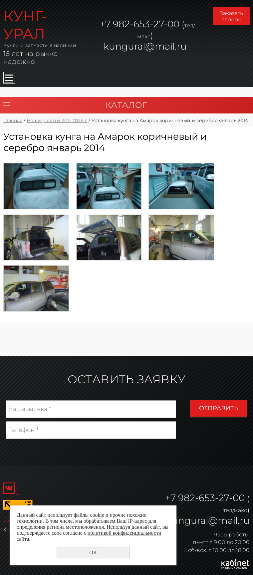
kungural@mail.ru (145, 46)
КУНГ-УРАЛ (25, 25)
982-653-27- (139, 24)
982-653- (198, 497)
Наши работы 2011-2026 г (57, 120)
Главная (12, 120)
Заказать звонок (231, 16)
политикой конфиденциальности (124, 533)
